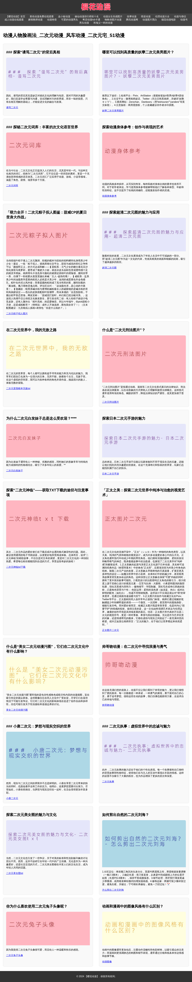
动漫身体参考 (109, 196)
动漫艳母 (52, 19)
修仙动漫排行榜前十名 (87, 16)
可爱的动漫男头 (69, 19)
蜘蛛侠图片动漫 (113, 19)
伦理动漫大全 (162, 16)
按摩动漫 (131, 16)
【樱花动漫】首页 (15, 16)
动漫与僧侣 (180, 16)
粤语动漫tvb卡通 (91, 19)
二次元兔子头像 (14, 955)
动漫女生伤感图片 (112, 16)
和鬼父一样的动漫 (103, 23)
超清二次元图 (109, 267)
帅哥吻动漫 (108, 705)
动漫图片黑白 (149, 19)
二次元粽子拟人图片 (17, 313)
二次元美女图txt (14, 873)
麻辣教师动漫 (35, 19)
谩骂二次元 (12, 107)
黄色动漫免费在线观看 (42, 16)
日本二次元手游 (110, 473)
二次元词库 (12, 185)
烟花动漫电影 (168, 19)
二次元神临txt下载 (16, 567)
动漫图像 (107, 961)
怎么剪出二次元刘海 (113, 890)
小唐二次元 (12, 798)
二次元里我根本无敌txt (18, 388)
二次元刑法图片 (110, 402)
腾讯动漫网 (132, 19)
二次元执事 (108, 781)
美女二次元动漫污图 (17, 710)
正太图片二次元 (110, 630)
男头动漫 (84, 23)
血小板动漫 (64, 16)
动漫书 (184, 19)
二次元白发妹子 (14, 470)
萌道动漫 (146, 16)
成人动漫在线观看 (14, 19)
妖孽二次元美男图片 (113, 110)
